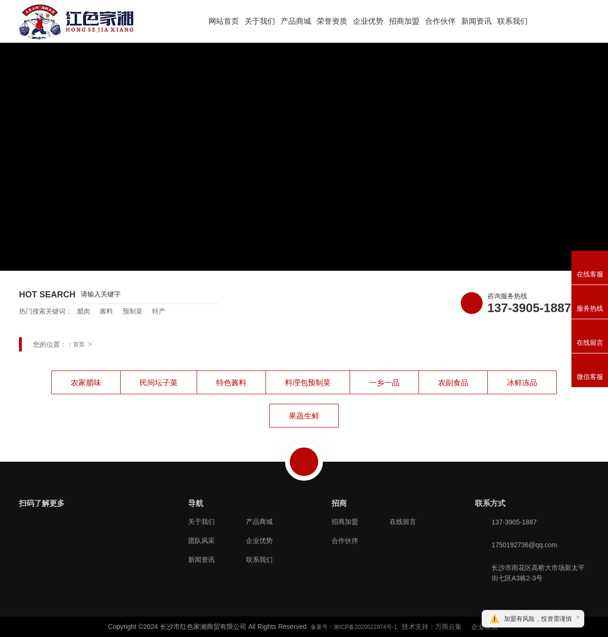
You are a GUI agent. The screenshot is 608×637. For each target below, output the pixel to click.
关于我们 (260, 21)
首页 (79, 344)
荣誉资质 (332, 21)
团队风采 (201, 540)
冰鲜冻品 (522, 383)
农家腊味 (86, 383)
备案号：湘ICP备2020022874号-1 (354, 627)
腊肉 (83, 311)
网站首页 (224, 21)
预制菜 (132, 311)
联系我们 (512, 21)
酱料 (106, 311)
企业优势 (368, 21)
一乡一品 (384, 383)
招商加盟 (404, 21)
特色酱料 (231, 383)
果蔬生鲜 (304, 416)
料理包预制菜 (308, 383)
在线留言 (403, 521)
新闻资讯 (476, 21)
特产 (158, 311)
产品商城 (296, 21)
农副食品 (453, 383)
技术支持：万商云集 (432, 626)
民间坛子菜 (159, 383)
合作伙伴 (440, 21)
